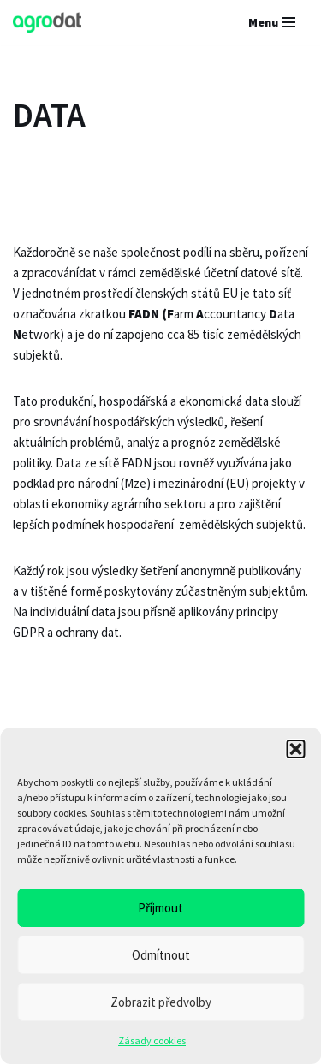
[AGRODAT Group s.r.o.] (47, 22)
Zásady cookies (152, 1040)
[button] (295, 749)
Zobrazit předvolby (160, 1002)
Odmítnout (161, 955)
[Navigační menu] (271, 22)
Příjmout (160, 908)
